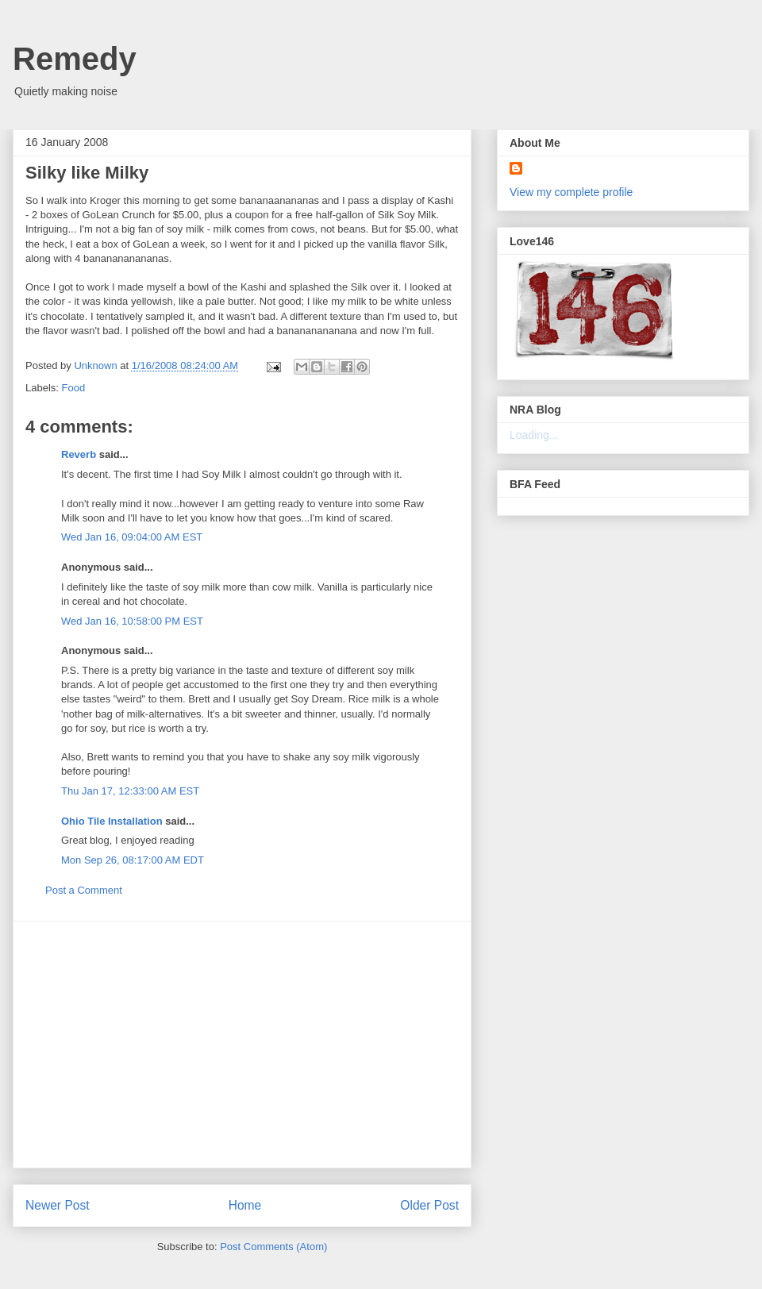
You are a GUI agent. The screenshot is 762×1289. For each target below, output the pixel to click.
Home (245, 1205)
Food (74, 388)
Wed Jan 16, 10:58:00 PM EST (132, 621)
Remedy (75, 58)
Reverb (78, 454)
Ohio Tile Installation (112, 821)
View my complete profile (571, 192)
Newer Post (57, 1205)
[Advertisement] (242, 1044)
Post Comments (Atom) (273, 1246)
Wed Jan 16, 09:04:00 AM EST (131, 537)
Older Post (429, 1205)
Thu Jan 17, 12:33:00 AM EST (130, 791)
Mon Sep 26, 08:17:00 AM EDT (132, 860)
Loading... (534, 435)
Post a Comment (83, 890)
